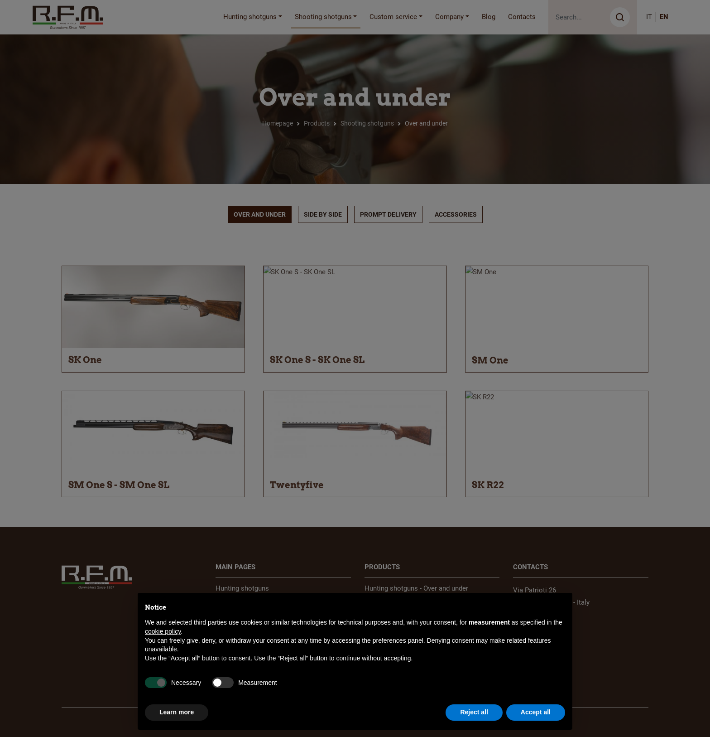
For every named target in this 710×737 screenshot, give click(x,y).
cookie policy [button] (163, 631)
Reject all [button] (474, 712)
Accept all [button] (536, 712)
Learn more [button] (176, 712)
